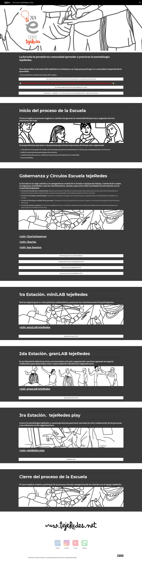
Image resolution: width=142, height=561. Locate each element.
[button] (140, 2)
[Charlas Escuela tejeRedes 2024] (71, 267)
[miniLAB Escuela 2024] (71, 336)
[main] (71, 58)
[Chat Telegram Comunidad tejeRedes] (71, 256)
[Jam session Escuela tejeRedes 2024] (71, 273)
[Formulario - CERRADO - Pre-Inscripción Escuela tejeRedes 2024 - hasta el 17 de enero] (71, 93)
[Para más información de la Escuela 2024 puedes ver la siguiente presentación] (71, 79)
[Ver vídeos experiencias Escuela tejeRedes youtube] (71, 87)
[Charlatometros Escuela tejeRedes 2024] (71, 261)
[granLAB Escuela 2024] (71, 398)
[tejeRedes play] (71, 459)
